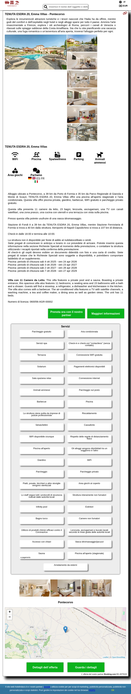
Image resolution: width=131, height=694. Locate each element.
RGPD (92, 690)
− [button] (10, 617)
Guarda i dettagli (86, 667)
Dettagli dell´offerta (45, 667)
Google (47, 687)
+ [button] (10, 612)
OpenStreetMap (118, 657)
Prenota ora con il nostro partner (66, 313)
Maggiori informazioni (106, 313)
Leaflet (105, 657)
